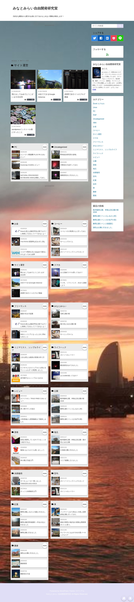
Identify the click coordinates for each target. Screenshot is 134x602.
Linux (95, 107)
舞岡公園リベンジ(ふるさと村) (71, 409)
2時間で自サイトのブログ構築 (31, 293)
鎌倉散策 (23, 563)
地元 (94, 169)
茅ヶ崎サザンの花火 (27, 409)
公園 (94, 161)
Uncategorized (98, 119)
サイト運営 (30, 99)
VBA (94, 123)
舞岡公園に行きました (28, 532)
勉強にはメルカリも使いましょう (32, 450)
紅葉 (94, 180)
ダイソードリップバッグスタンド (72, 252)
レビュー (96, 157)
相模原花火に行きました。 (69, 175)
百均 (94, 176)
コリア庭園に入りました (69, 460)
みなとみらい (98, 146)
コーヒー (96, 130)
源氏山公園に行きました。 (30, 553)
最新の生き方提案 (26, 314)
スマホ (95, 138)
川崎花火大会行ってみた (69, 165)
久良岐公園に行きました (69, 450)
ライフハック (98, 153)
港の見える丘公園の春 (68, 324)
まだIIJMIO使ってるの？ (69, 375)
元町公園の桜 (65, 314)
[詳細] (94, 89)
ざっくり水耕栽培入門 (28, 491)
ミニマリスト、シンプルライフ (105, 149)
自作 (94, 184)
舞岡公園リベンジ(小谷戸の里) (71, 419)
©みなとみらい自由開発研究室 (58, 594)
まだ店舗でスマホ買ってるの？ (71, 272)
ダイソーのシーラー (67, 355)
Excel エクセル (98, 103)
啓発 (94, 165)
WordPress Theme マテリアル (72, 591)
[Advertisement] (49, 41)
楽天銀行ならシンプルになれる (31, 378)
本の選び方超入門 (26, 460)
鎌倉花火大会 (25, 574)
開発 (94, 195)
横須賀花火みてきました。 (69, 365)
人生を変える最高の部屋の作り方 (32, 357)
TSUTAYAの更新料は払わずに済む (32, 241)
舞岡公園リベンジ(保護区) (103, 224)
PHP (95, 115)
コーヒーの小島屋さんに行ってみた (73, 231)
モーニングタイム (66, 241)
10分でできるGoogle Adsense (31, 283)
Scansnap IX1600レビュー (30, 165)
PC (94, 111)
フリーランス (98, 142)
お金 (94, 126)
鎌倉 (94, 192)
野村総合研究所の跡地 (68, 154)
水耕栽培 (96, 172)
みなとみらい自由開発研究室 (35, 8)
